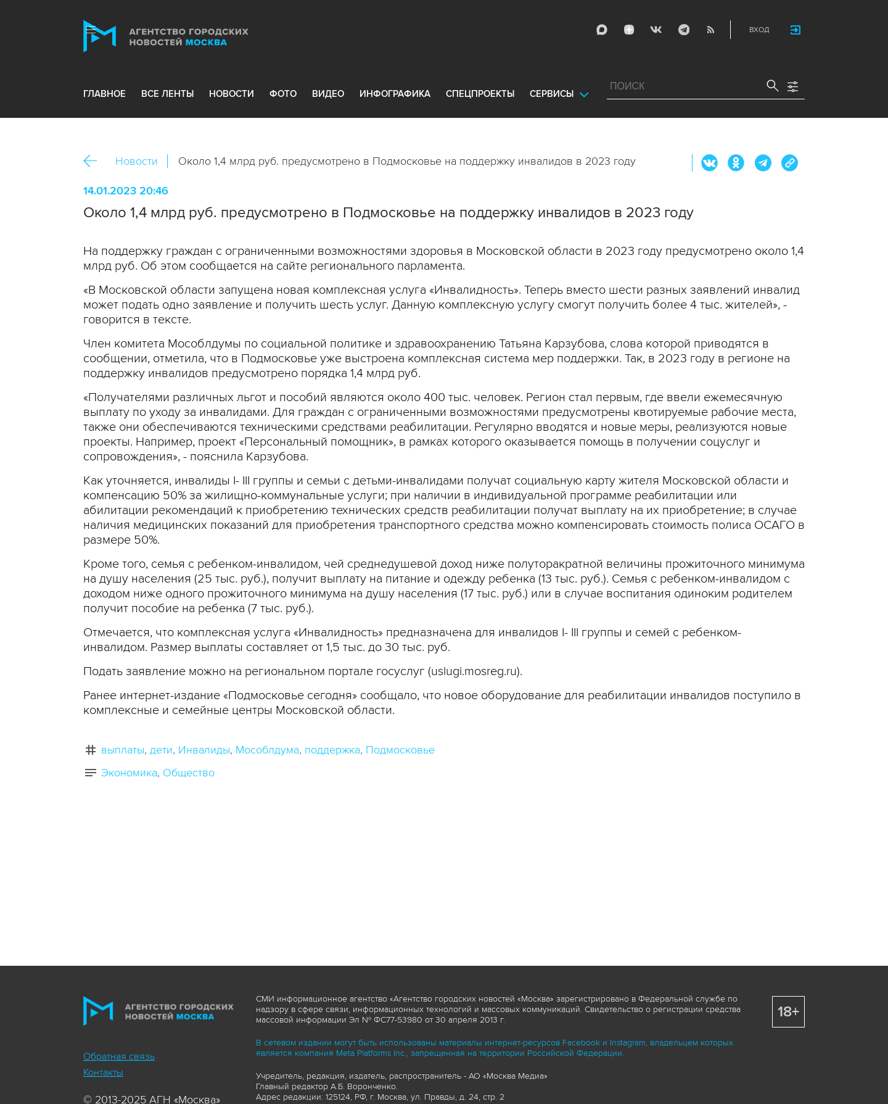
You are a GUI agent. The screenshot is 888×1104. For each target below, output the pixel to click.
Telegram (683, 29)
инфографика (395, 93)
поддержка (332, 750)
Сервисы (552, 93)
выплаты (122, 750)
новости (231, 93)
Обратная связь (119, 1056)
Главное (104, 93)
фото (283, 93)
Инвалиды (204, 750)
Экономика (129, 772)
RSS (710, 29)
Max (602, 29)
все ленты (167, 93)
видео (328, 93)
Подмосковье (400, 750)
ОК (736, 163)
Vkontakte (656, 29)
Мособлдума (267, 750)
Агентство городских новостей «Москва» (189, 36)
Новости (136, 161)
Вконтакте (709, 163)
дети (161, 750)
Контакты (103, 1072)
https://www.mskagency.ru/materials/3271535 (789, 163)
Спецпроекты (480, 93)
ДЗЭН (629, 29)
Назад (94, 161)
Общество (189, 772)
